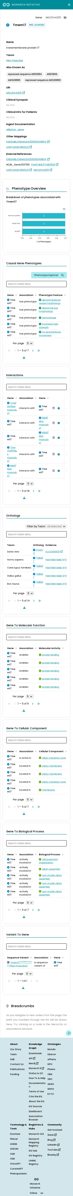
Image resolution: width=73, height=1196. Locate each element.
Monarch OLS (36, 1134)
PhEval (14, 1139)
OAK (12, 1153)
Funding (14, 1074)
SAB (12, 1059)
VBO (49, 1079)
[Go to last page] (38, 350)
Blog (51, 1139)
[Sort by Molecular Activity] (62, 647)
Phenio (51, 1069)
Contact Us (17, 1064)
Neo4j (33, 1063)
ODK (12, 1158)
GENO (50, 1084)
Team (13, 1054)
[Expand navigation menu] (69, 5)
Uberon (51, 1054)
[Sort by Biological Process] (62, 854)
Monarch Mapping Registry (34, 1142)
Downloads (35, 1053)
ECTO (50, 1094)
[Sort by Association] (35, 294)
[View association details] (58, 408)
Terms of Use (36, 1091)
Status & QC (36, 1073)
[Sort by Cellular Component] (65, 751)
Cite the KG (35, 1096)
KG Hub (33, 1150)
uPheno (51, 1059)
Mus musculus (14, 60)
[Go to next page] (32, 350)
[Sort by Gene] (15, 294)
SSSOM (14, 1148)
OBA (49, 1074)
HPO (49, 1064)
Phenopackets (18, 1173)
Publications (17, 1069)
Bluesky (53, 1154)
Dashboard (35, 1111)
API (32, 1058)
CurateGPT (16, 1168)
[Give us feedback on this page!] (68, 1033)
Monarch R (36, 1068)
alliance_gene (15, 129)
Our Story (15, 1049)
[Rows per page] (30, 343)
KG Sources (35, 1106)
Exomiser (15, 1134)
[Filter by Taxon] (46, 526)
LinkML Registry (33, 1162)
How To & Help (37, 1078)
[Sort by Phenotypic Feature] (64, 294)
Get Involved (54, 1129)
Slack (52, 1134)
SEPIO (50, 1089)
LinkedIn (53, 1144)
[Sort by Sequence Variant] (30, 957)
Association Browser (36, 1118)
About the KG (36, 1101)
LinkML (13, 1144)
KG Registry (35, 1155)
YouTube (53, 1149)
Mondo (51, 1049)
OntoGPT (15, 1163)
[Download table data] (23, 357)
